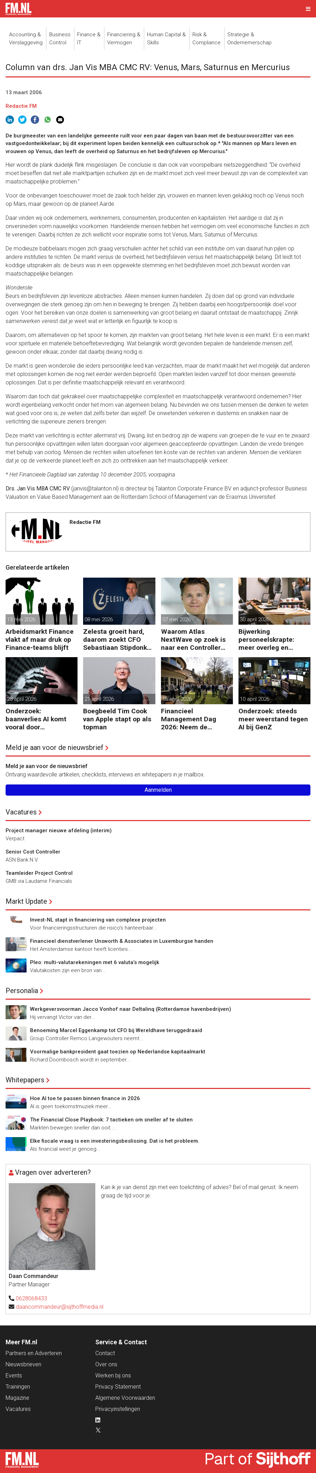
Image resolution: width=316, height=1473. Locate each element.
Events (14, 1375)
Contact (105, 1353)
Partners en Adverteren (34, 1353)
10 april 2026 (254, 699)
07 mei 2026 (176, 619)
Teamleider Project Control (39, 873)
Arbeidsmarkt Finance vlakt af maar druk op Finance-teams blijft (40, 639)
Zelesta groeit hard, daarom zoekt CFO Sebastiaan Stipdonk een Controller (115, 639)
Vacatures (21, 812)
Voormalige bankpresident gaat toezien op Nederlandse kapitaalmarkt (117, 1052)
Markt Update (26, 901)
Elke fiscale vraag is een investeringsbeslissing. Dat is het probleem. (114, 1141)
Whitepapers (25, 1080)
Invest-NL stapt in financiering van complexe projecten (98, 920)
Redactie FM (21, 106)
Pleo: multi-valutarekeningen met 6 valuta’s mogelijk (94, 962)
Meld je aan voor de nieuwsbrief (54, 747)
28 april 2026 (21, 699)
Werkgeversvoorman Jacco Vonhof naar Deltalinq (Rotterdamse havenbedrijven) (130, 1009)
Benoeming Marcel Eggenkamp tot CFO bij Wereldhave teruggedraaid (116, 1030)
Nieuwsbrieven (23, 1364)
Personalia (22, 990)
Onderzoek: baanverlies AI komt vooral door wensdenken (36, 719)
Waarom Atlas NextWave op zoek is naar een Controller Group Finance (193, 639)
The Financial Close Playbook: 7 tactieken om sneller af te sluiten (111, 1120)
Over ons (106, 1364)
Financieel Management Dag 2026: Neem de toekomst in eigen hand (188, 719)
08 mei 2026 (98, 619)
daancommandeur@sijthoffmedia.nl (59, 1306)
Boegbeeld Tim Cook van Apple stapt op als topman (117, 719)
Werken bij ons (113, 1375)
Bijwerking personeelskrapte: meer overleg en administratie (266, 639)
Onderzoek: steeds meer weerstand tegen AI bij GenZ (273, 719)
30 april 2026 (254, 619)
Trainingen (18, 1386)
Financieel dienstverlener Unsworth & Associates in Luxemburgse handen (121, 941)
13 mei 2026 (21, 619)
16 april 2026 (177, 699)
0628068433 (31, 1298)
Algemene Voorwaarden (125, 1398)
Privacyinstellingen (117, 1409)
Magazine (17, 1398)
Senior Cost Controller (33, 852)
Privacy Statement (118, 1386)
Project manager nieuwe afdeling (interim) (59, 830)
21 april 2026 (99, 699)
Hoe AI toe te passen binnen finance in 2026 (85, 1098)
